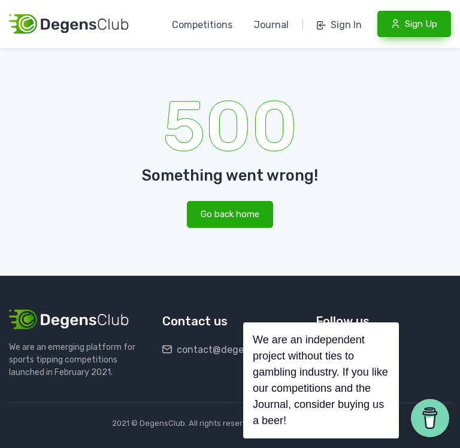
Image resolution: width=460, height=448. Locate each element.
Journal (271, 25)
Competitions (202, 25)
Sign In (339, 25)
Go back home (230, 214)
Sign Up (414, 24)
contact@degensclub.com (228, 349)
